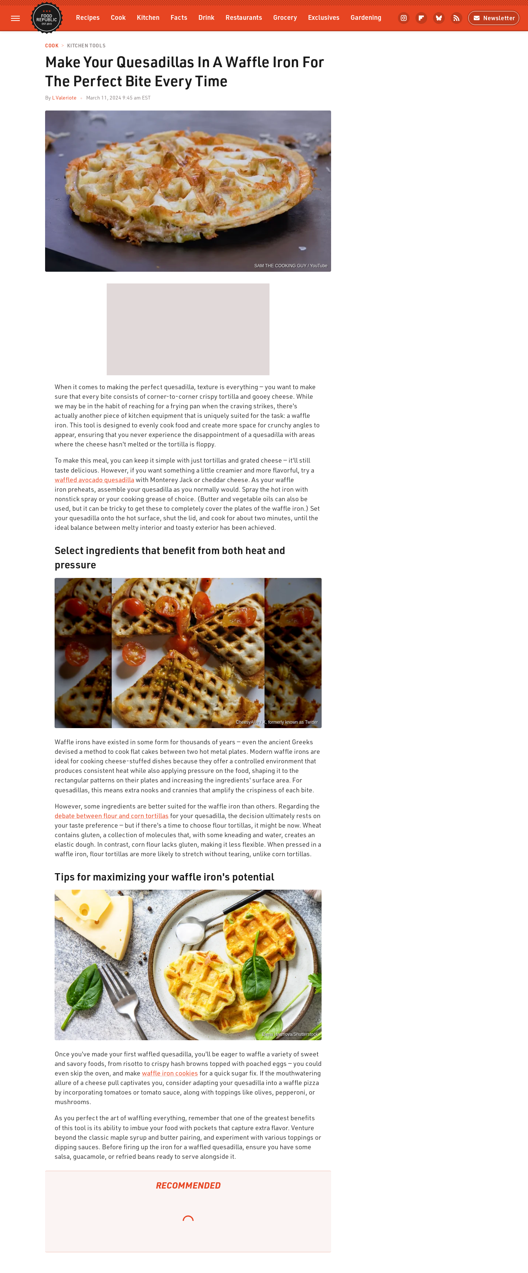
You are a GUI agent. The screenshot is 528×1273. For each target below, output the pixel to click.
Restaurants (243, 17)
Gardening (366, 17)
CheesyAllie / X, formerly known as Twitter (277, 722)
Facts (178, 17)
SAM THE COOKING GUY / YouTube (290, 266)
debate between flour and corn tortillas (112, 815)
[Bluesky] (439, 18)
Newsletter (493, 18)
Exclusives (324, 17)
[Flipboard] (421, 18)
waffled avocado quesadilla (94, 479)
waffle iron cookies (170, 1073)
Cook (118, 17)
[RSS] (456, 18)
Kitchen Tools (86, 45)
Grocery (285, 17)
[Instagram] (404, 18)
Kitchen (148, 17)
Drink (206, 17)
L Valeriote (64, 97)
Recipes (88, 17)
